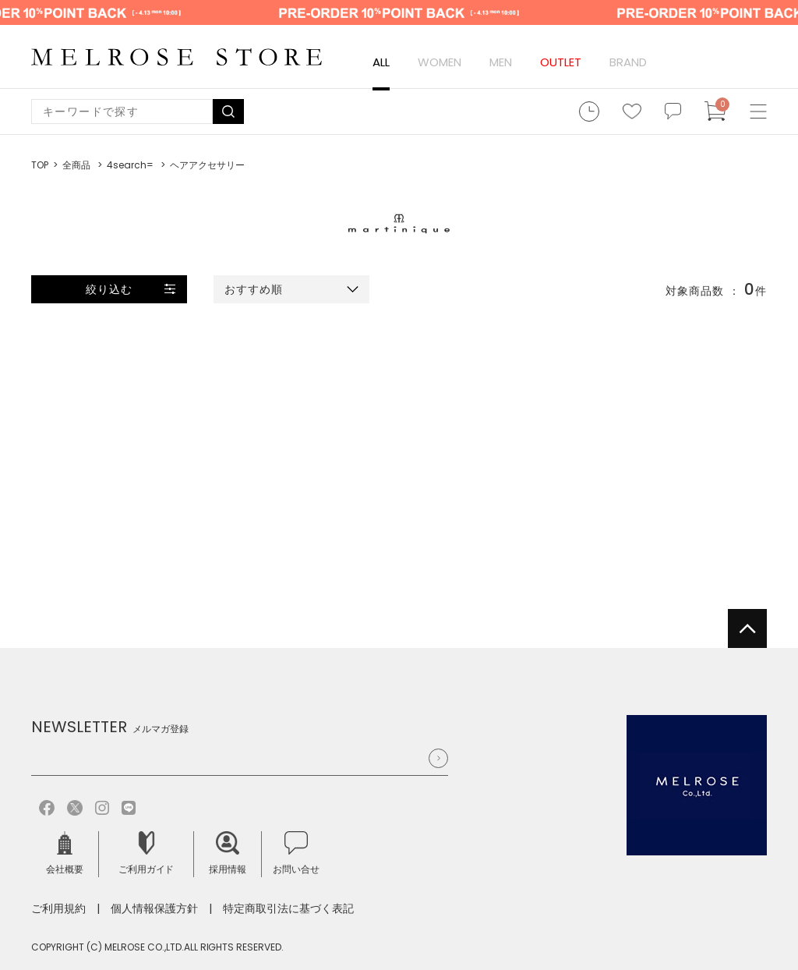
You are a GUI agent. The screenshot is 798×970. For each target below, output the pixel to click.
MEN (500, 62)
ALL (381, 62)
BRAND (628, 62)
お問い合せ (296, 853)
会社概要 (64, 853)
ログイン (678, 62)
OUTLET (560, 62)
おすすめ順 (254, 289)
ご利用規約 (58, 908)
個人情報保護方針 (154, 908)
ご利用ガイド (146, 853)
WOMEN (439, 62)
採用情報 (227, 853)
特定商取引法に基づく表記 (288, 908)
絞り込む (109, 289)
